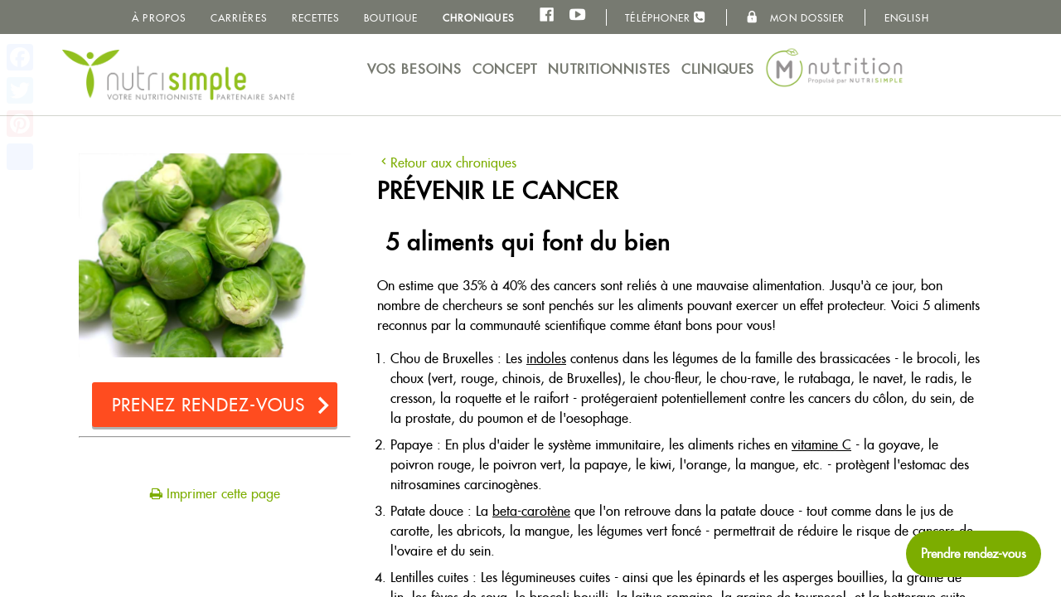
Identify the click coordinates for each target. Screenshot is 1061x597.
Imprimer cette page (215, 493)
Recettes (316, 18)
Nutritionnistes (609, 69)
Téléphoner (665, 17)
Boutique (391, 18)
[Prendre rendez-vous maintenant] (973, 554)
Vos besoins (414, 69)
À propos (159, 18)
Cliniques (718, 69)
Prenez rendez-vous (209, 405)
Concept (505, 69)
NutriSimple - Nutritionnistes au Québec (178, 74)
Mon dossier (795, 17)
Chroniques (478, 18)
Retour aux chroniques (446, 163)
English (906, 18)
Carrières (239, 18)
